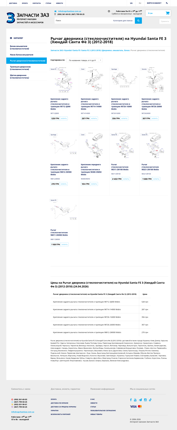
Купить (64, 118)
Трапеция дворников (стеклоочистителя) (20, 67)
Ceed (82, 69)
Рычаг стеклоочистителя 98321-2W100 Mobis (150, 167)
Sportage (114, 69)
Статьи (48, 3)
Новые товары (96, 414)
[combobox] (84, 60)
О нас (92, 399)
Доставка (13, 3)
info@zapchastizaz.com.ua (69, 11)
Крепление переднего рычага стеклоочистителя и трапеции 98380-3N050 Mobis (91, 169)
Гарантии (54, 410)
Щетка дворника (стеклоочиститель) (19, 76)
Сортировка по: (58, 60)
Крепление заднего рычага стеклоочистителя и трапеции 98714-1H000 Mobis (91, 104)
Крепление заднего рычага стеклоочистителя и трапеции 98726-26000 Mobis (152, 104)
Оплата (25, 3)
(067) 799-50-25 (77, 14)
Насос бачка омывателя (21, 54)
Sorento (144, 69)
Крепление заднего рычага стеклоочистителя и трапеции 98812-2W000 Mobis (61, 169)
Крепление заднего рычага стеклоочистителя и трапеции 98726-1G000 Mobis (121, 104)
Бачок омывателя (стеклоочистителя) (19, 47)
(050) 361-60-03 (63, 14)
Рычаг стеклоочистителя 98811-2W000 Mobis (59, 232)
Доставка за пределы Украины (63, 407)
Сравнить (165, 21)
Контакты (37, 3)
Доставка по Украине (59, 403)
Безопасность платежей (60, 414)
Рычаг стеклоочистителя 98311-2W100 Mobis (119, 167)
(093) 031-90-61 (20, 404)
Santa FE (53, 69)
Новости (59, 3)
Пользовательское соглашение (103, 410)
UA (131, 3)
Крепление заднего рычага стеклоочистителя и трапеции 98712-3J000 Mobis (60, 104)
